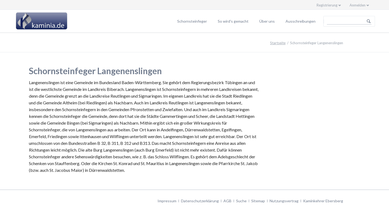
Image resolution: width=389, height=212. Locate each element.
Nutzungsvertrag (284, 201)
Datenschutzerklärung (200, 201)
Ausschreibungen (301, 21)
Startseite (278, 43)
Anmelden (357, 5)
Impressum (166, 201)
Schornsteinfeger (192, 21)
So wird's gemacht (233, 21)
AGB (227, 201)
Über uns (267, 21)
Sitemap (258, 201)
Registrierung (327, 5)
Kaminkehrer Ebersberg (323, 201)
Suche (241, 201)
